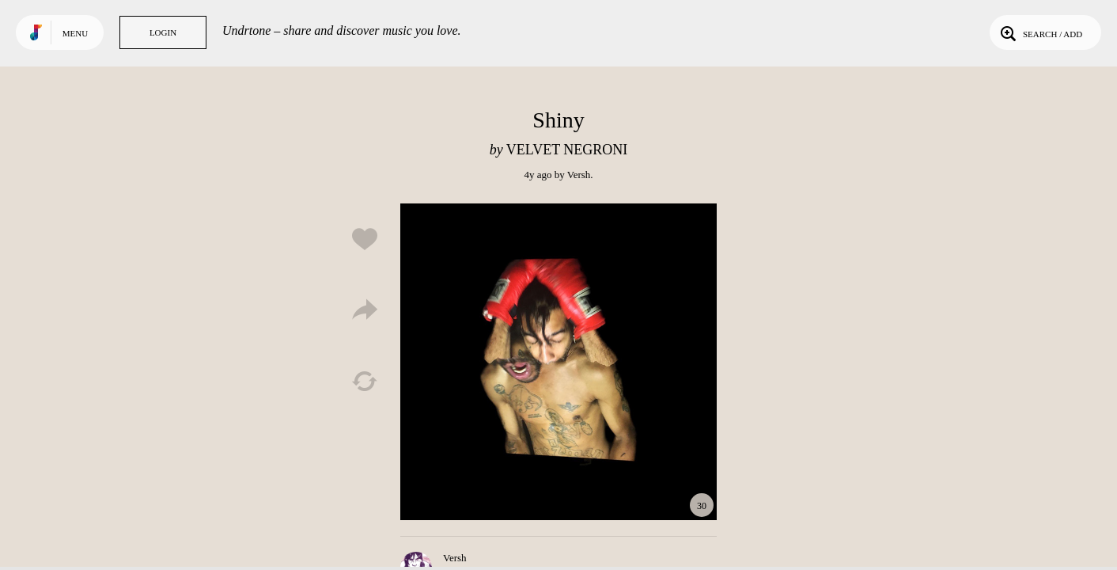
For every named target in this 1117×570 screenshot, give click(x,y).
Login (163, 32)
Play (558, 361)
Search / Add (1040, 32)
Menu (75, 33)
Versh (579, 174)
